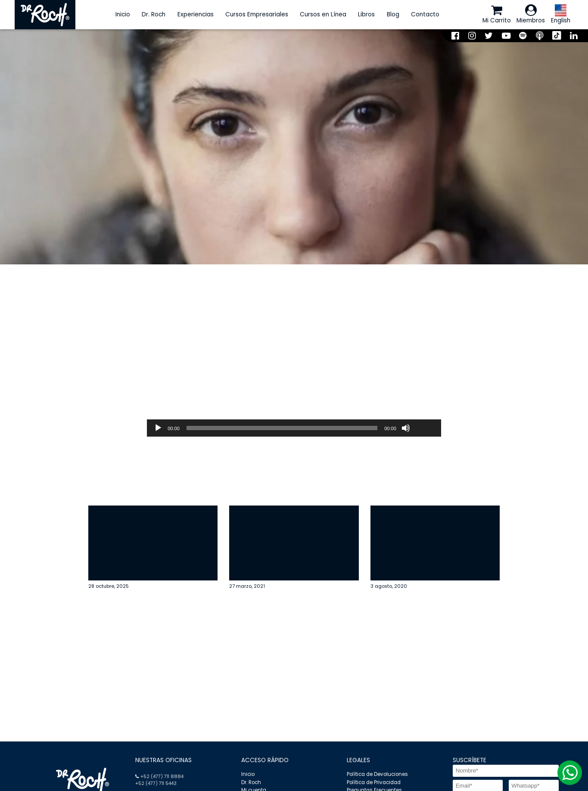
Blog (393, 14)
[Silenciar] (405, 428)
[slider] (282, 428)
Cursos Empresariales (256, 14)
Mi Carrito (496, 14)
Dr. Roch (153, 14)
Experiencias (195, 14)
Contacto (425, 14)
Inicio (122, 14)
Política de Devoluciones (377, 774)
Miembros (530, 14)
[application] (294, 428)
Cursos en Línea (323, 14)
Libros (366, 14)
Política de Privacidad (374, 782)
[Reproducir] (158, 428)
